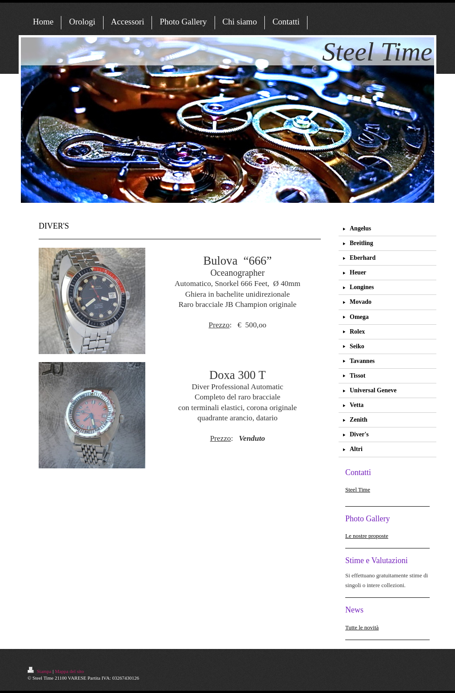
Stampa (40, 671)
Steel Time (357, 489)
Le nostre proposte (366, 535)
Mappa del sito (69, 671)
